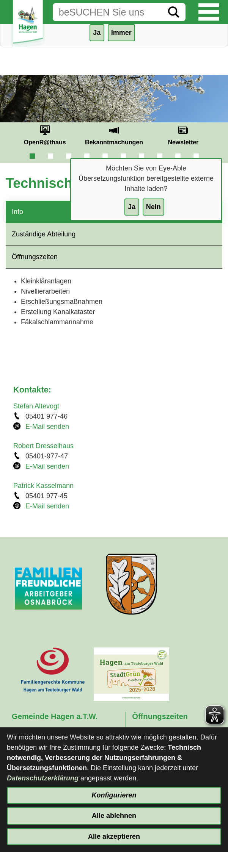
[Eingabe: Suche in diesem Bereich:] (107, 12)
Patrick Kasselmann (43, 485)
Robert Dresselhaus (43, 446)
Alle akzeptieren (114, 836)
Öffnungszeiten (35, 257)
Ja (131, 207)
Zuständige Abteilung (43, 234)
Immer (121, 32)
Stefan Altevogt (36, 406)
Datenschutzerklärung (43, 778)
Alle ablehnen (114, 815)
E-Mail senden (47, 426)
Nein (153, 207)
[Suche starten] (174, 12)
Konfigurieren (113, 795)
